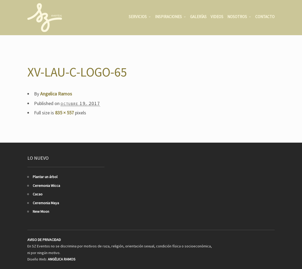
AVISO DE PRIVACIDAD (44, 239)
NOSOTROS (237, 16)
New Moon (41, 211)
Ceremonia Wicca (46, 185)
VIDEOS (217, 16)
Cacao (38, 194)
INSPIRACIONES (168, 16)
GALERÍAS (198, 16)
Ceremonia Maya (46, 202)
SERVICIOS (138, 16)
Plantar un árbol (45, 176)
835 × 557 (64, 113)
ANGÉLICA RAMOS (62, 259)
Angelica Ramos (56, 94)
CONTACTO (265, 16)
